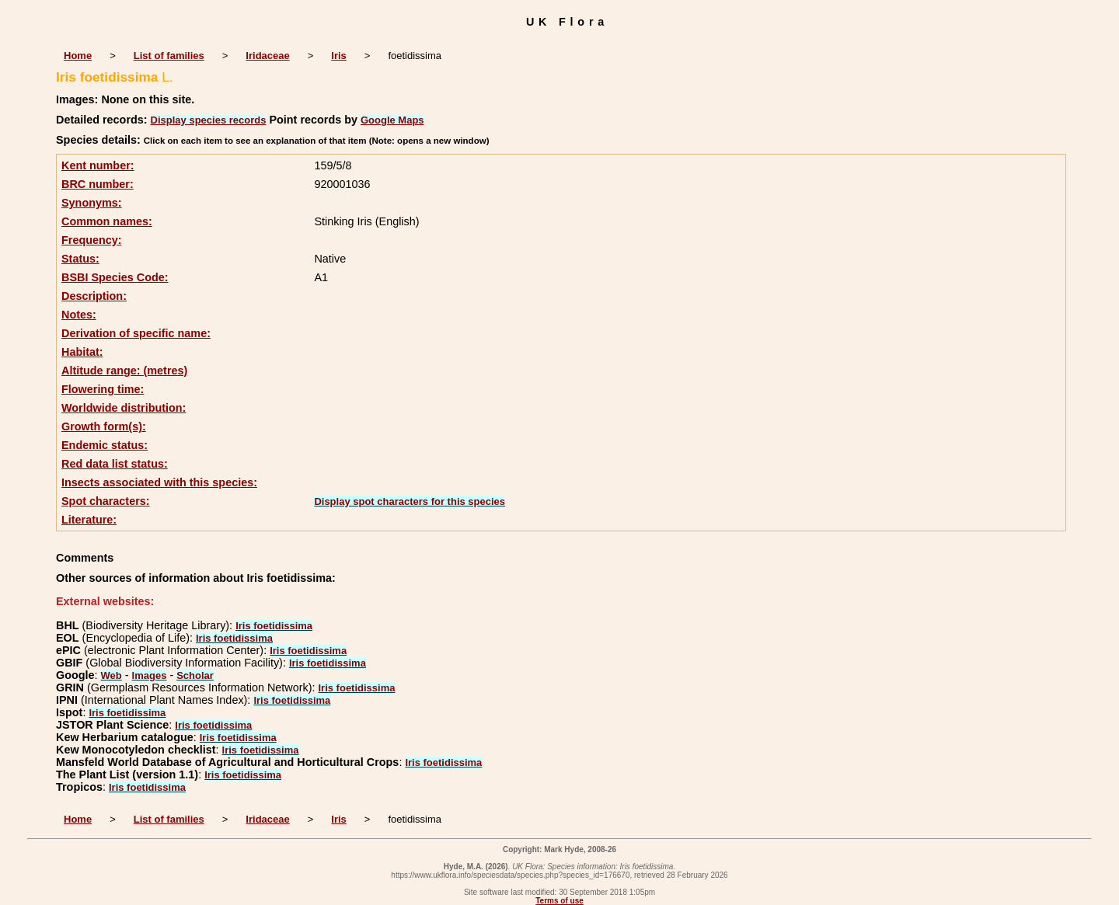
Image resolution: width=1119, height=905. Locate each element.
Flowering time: (102, 389)
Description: (94, 296)
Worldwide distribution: (123, 408)
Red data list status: (114, 464)
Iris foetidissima (273, 626)
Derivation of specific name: (136, 333)
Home (78, 55)
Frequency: (91, 240)
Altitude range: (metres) (124, 370)
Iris (339, 55)
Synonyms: (91, 203)
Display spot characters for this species (409, 501)
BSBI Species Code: (115, 277)
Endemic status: (104, 445)
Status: (80, 258)
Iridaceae (267, 55)
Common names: (106, 221)
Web (111, 675)
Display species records (209, 120)
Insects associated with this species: (159, 482)
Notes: (78, 314)
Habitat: (82, 352)
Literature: (89, 519)
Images (149, 675)
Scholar (195, 675)
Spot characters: (105, 501)
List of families (169, 55)
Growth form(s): (103, 426)
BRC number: (97, 184)
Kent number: (97, 165)
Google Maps (392, 120)
